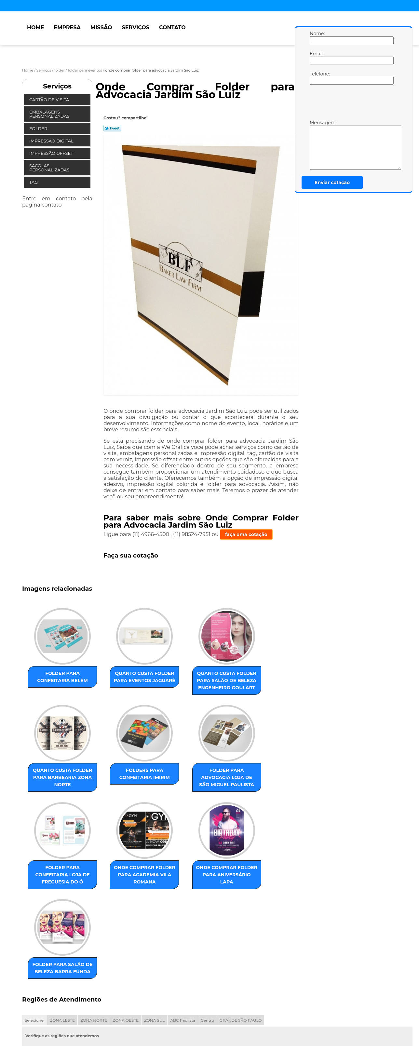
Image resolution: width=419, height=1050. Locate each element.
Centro (207, 957)
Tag (34, 182)
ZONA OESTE (126, 957)
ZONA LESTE (62, 957)
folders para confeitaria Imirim (54, 791)
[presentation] (351, 103)
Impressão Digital (51, 140)
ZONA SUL (154, 957)
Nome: (316, 37)
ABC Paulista (182, 957)
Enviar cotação (332, 182)
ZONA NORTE (93, 957)
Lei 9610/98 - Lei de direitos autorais (97, 995)
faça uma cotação (246, 534)
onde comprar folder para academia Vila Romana (253, 794)
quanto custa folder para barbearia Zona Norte (253, 683)
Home (35, 27)
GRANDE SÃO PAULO (241, 957)
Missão (101, 27)
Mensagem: (316, 145)
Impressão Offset (51, 153)
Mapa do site (146, 1019)
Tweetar (112, 128)
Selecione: (34, 957)
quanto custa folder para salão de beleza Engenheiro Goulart (186, 687)
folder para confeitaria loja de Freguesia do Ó (186, 794)
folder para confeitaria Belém (54, 680)
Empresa (67, 27)
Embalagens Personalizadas (50, 114)
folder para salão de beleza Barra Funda (120, 895)
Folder (38, 128)
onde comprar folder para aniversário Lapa (54, 898)
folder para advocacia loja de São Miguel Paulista (120, 794)
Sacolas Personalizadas (50, 167)
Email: (316, 57)
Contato (172, 27)
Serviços (135, 27)
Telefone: (316, 78)
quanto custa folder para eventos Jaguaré (120, 683)
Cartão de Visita (49, 99)
